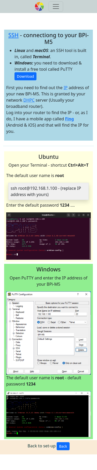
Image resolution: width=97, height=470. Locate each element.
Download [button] (25, 76)
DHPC (28, 100)
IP (66, 87)
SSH (13, 35)
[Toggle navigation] (56, 6)
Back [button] (63, 446)
